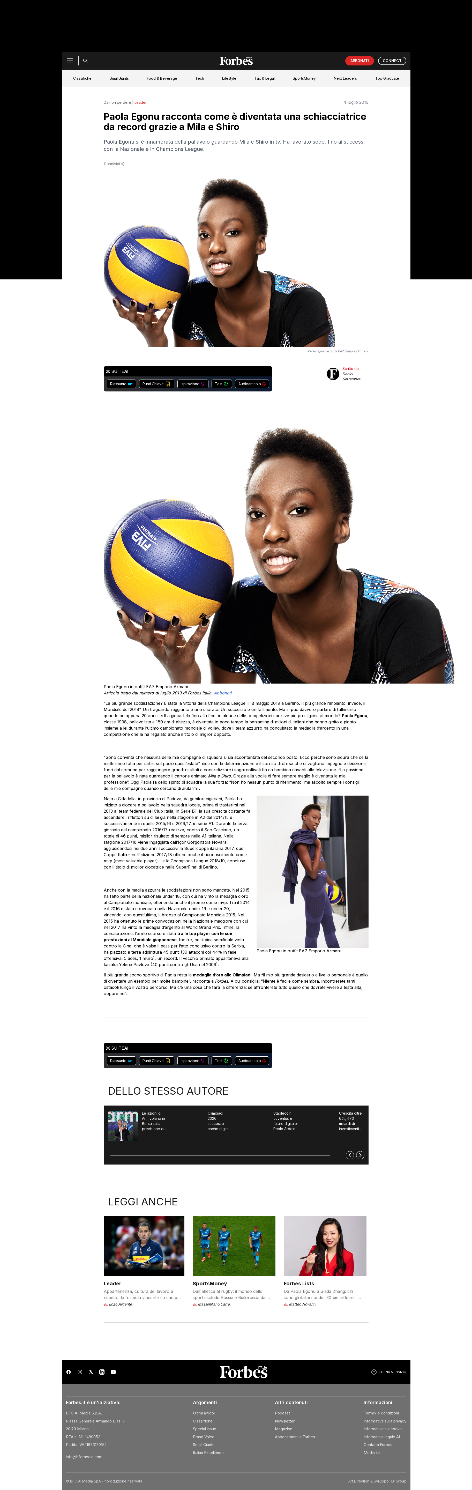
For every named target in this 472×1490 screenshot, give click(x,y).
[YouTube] (113, 1372)
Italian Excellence (208, 1452)
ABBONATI (359, 60)
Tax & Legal (264, 78)
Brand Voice (203, 1436)
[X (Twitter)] (91, 1372)
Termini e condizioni (381, 1413)
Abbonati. (224, 692)
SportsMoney (304, 78)
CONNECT (392, 60)
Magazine (283, 1428)
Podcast (282, 1413)
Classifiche (82, 78)
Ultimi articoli (204, 1413)
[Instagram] (80, 1372)
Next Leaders (345, 78)
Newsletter (285, 1421)
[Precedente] (350, 1155)
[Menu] (70, 61)
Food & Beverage (162, 78)
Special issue (204, 1428)
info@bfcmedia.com (84, 1456)
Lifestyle (229, 78)
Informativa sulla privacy (385, 1421)
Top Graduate (387, 78)
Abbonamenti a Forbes (295, 1436)
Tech (199, 78)
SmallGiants (119, 78)
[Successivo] (360, 1155)
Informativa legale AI (382, 1436)
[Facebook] (68, 1372)
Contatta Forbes (378, 1444)
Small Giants (203, 1444)
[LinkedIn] (101, 1372)
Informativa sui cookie (383, 1428)
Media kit (372, 1452)
